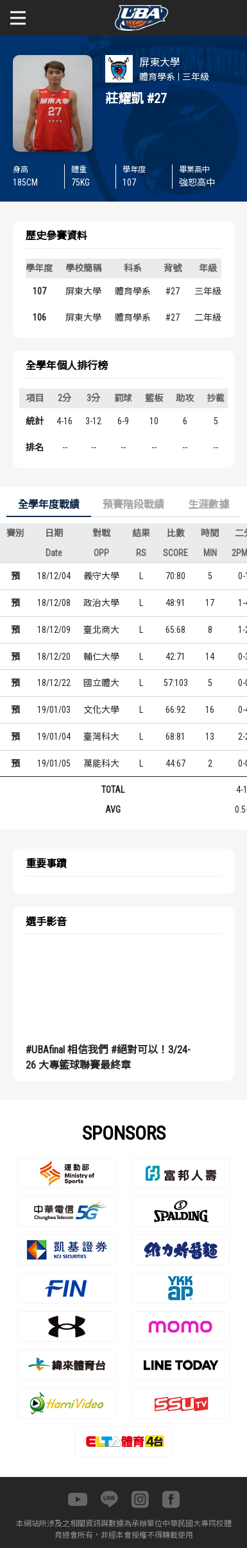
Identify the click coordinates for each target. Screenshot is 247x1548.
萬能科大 (101, 763)
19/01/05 (54, 763)
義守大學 (101, 576)
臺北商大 (101, 630)
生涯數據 (208, 505)
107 (39, 291)
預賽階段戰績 (133, 505)
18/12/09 (54, 630)
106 (39, 317)
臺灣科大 (101, 736)
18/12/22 (54, 683)
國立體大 (101, 683)
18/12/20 (54, 656)
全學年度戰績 (49, 505)
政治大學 (101, 603)
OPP (101, 553)
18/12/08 (54, 603)
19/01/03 (54, 710)
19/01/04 (54, 736)
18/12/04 (54, 576)
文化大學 (101, 710)
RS (141, 553)
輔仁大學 (101, 656)
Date (54, 553)
